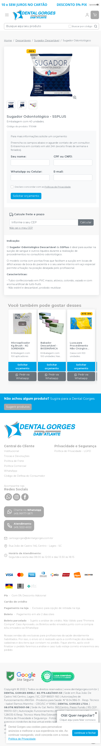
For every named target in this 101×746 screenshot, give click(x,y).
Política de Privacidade (22, 738)
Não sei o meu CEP (21, 227)
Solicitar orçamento (26, 196)
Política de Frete (14, 460)
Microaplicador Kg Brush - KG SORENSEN (20, 345)
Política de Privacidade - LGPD (72, 451)
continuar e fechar (85, 732)
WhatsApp (10, 471)
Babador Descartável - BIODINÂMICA (49, 345)
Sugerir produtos (17, 406)
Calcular (85, 222)
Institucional (11, 451)
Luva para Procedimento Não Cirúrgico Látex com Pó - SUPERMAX (79, 345)
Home (8, 40)
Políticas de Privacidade (58, 187)
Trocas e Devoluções (16, 456)
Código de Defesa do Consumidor (24, 475)
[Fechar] (95, 713)
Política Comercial (15, 465)
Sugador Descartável (46, 40)
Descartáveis (23, 40)
